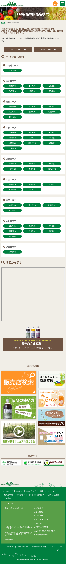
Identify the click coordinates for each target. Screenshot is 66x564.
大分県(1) (32, 231)
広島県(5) (12, 190)
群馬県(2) (52, 106)
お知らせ (10, 547)
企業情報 (7, 498)
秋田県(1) (12, 91)
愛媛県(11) (51, 205)
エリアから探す (15, 49)
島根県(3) (32, 184)
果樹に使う (39, 516)
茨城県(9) (12, 106)
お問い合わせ (22, 547)
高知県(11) (12, 210)
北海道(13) (12, 70)
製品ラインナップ (47, 491)
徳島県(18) (12, 205)
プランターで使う (42, 519)
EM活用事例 (39, 495)
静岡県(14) (32, 143)
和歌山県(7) (52, 169)
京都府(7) (32, 164)
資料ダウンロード (23, 495)
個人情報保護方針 (39, 547)
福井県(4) (12, 138)
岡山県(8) (52, 184)
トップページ (7, 491)
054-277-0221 (29, 347)
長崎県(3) (52, 226)
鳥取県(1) (12, 184)
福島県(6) (52, 91)
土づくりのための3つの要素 (45, 531)
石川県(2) (52, 132)
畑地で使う (39, 512)
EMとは (19, 491)
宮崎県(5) (52, 231)
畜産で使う (39, 523)
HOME (3, 23)
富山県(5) (32, 132)
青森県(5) (12, 86)
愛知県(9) (52, 143)
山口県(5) (32, 190)
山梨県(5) (32, 138)
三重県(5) (12, 148)
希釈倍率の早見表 (42, 527)
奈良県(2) (32, 169)
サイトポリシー (56, 547)
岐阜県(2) (12, 143)
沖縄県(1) (12, 252)
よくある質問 (53, 495)
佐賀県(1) (32, 226)
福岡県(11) (12, 226)
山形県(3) (32, 91)
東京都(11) (51, 112)
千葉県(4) (32, 112)
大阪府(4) (52, 164)
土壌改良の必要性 (42, 535)
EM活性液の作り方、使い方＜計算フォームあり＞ (18, 528)
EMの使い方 (31, 491)
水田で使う (39, 508)
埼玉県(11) (12, 112)
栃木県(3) (32, 106)
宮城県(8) (52, 86)
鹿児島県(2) (12, 236)
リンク (59, 550)
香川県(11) (32, 205)
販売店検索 (8, 495)
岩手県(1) (32, 86)
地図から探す (46, 49)
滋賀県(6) (12, 164)
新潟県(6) (12, 132)
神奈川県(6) (12, 117)
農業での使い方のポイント (14, 508)
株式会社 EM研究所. (31, 559)
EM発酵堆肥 (9, 539)
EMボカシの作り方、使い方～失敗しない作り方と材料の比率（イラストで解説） (18, 533)
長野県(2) (52, 138)
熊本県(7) (12, 231)
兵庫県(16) (12, 169)
